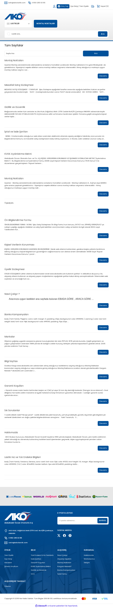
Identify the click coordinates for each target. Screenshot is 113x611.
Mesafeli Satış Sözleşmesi (18, 85)
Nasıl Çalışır (62, 558)
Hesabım (8, 566)
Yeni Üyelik (8, 558)
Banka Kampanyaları (16, 316)
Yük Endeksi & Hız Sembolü (42, 558)
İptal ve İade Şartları (16, 132)
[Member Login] (54, 6)
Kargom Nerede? (64, 569)
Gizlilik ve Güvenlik (14, 107)
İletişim (87, 566)
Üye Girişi (8, 562)
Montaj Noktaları (14, 60)
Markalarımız (89, 562)
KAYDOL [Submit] (102, 523)
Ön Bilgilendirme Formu (17, 221)
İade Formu (62, 577)
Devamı (103, 76)
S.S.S (33, 577)
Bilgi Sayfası (11, 363)
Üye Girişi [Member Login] (74, 6)
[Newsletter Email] (83, 523)
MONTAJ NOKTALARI (46, 23)
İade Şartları (36, 562)
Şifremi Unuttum (11, 569)
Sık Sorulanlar (12, 413)
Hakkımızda (11, 435)
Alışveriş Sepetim (64, 562)
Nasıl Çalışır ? (12, 295)
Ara (102, 34)
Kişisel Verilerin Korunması (19, 246)
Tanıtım (8, 204)
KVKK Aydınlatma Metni (17, 154)
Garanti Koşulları (14, 388)
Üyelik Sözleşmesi (14, 271)
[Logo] (15, 16)
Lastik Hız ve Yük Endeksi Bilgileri (22, 459)
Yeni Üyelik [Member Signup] (84, 6)
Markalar (9, 338)
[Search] (56, 34)
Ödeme (7, 589)
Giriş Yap (63, 6)
